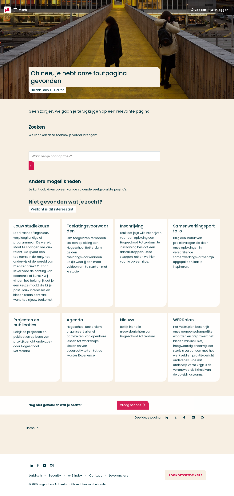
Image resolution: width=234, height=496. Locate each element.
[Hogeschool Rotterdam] (7, 9)
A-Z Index (75, 475)
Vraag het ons (130, 409)
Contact (95, 475)
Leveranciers (118, 475)
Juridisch (35, 475)
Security (55, 475)
